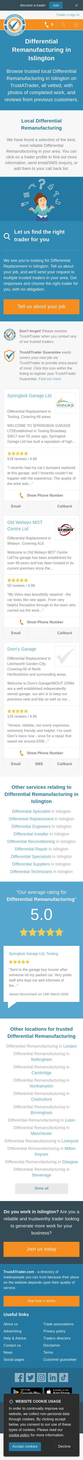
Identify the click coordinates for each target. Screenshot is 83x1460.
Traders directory (57, 1338)
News (8, 1352)
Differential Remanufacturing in (41, 1046)
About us (11, 1324)
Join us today (41, 1249)
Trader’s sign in (67, 15)
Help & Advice (15, 1338)
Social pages (14, 1359)
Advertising (12, 1331)
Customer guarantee (59, 1359)
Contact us (12, 1345)
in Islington (41, 811)
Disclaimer (51, 1345)
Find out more (50, 379)
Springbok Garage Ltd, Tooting (33, 954)
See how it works (41, 1301)
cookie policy (19, 1435)
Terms (48, 1352)
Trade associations (58, 1324)
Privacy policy (54, 1331)
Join (54, 5)
